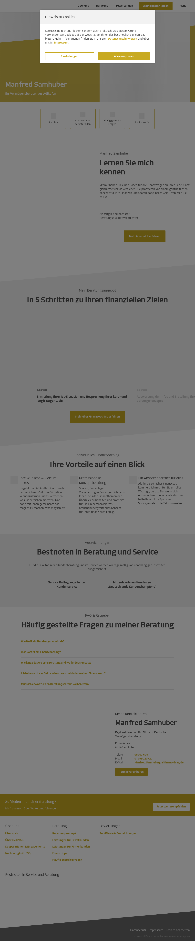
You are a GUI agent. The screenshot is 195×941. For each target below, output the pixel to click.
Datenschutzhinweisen (122, 39)
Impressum (61, 43)
